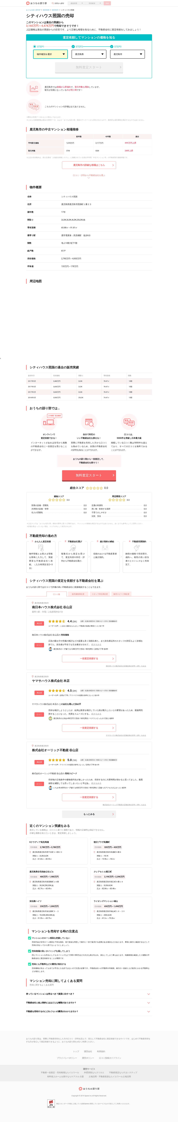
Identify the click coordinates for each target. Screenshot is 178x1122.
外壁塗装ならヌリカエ (94, 1072)
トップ (76, 1051)
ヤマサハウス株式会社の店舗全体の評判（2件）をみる (126, 735)
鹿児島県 (46, 10)
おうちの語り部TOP (33, 10)
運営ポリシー (88, 1058)
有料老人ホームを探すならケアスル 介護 (65, 1076)
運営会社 (88, 1051)
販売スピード (121, 594)
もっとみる (89, 814)
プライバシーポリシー (67, 1058)
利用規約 (101, 1051)
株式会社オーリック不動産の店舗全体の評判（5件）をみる (124, 805)
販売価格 (78, 594)
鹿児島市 (55, 10)
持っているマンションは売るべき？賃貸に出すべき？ (50, 994)
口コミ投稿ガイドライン (110, 1058)
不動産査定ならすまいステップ (123, 1072)
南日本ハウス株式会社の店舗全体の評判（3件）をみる (126, 666)
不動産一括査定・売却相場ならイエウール (60, 1072)
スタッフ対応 (100, 594)
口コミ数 (56, 594)
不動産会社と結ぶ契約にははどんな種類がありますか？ (51, 1002)
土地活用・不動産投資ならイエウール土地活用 (110, 1076)
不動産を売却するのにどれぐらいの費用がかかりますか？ (52, 1011)
